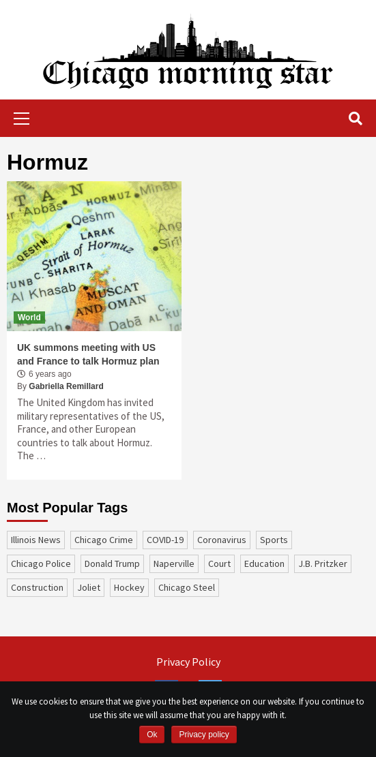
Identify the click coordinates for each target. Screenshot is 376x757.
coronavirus (221, 540)
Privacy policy (204, 734)
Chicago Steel (186, 587)
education (264, 563)
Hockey (129, 587)
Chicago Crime (103, 540)
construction (37, 587)
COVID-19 (165, 540)
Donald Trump (112, 563)
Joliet (88, 587)
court (219, 563)
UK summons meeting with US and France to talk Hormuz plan (88, 354)
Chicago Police (41, 563)
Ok (152, 734)
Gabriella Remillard (66, 386)
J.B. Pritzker (322, 563)
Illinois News (36, 540)
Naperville (174, 563)
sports (274, 540)
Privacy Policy (188, 661)
